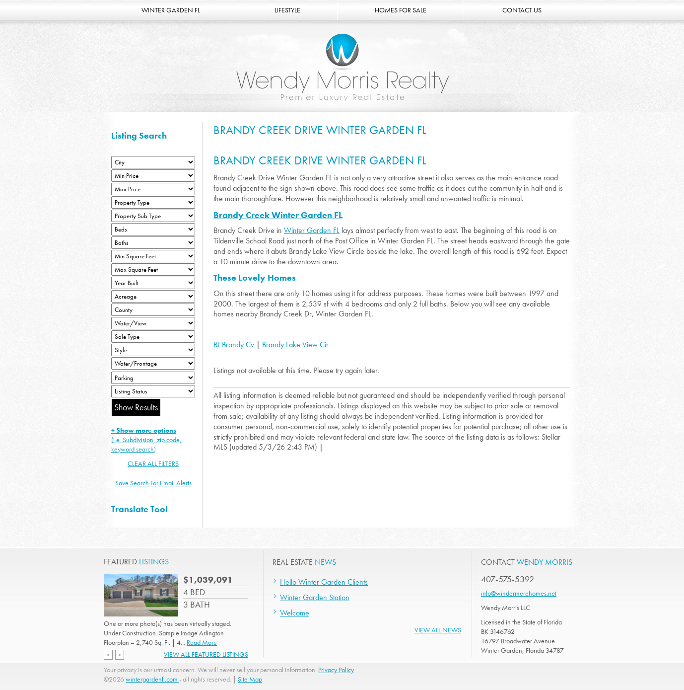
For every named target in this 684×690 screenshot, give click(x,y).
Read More (202, 642)
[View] (153, 323)
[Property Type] (153, 202)
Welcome (294, 613)
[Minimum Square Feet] (153, 256)
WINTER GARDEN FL (170, 9)
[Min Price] (153, 175)
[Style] (153, 350)
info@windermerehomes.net (518, 593)
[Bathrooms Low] (153, 242)
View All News (437, 629)
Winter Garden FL (312, 230)
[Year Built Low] (153, 283)
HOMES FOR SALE (400, 9)
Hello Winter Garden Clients (324, 582)
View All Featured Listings (206, 654)
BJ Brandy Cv (233, 344)
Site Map (250, 679)
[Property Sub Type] (153, 216)
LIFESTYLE (287, 9)
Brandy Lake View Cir (295, 344)
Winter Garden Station (314, 597)
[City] (153, 162)
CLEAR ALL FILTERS (153, 463)
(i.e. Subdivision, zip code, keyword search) (146, 440)
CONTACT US (522, 9)
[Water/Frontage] (153, 363)
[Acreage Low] (153, 296)
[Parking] (153, 378)
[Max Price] (153, 189)
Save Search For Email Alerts (153, 482)
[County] (153, 310)
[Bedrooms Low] (153, 229)
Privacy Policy (336, 669)
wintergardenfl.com (152, 679)
